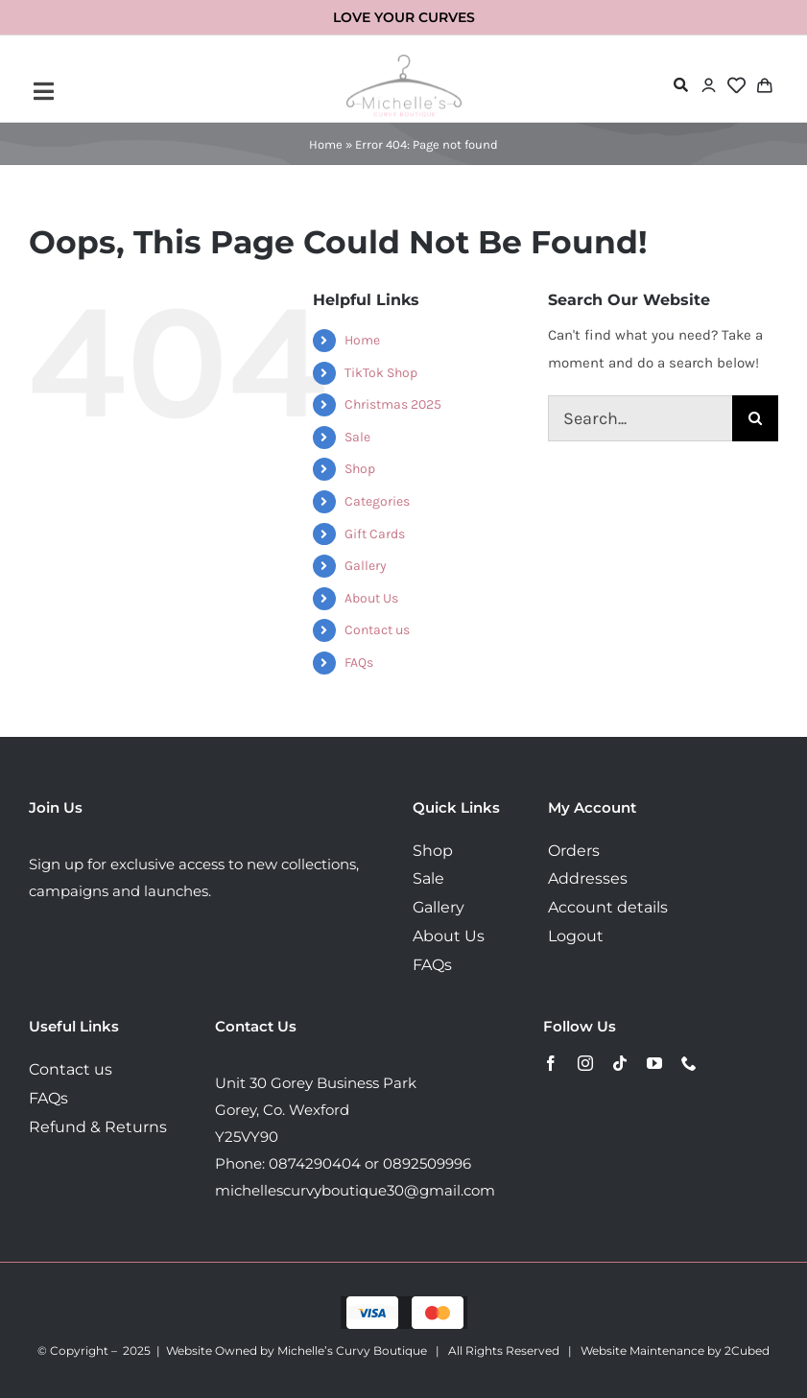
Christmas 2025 (392, 404)
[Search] (755, 418)
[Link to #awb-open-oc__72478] (681, 85)
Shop (359, 469)
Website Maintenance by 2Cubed (675, 1350)
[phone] (689, 1063)
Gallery (365, 565)
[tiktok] (620, 1063)
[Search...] (640, 418)
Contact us (377, 630)
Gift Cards (374, 534)
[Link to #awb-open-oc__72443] (157, 91)
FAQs (358, 662)
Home (326, 144)
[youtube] (654, 1063)
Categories (377, 501)
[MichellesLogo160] (404, 61)
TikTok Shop (380, 373)
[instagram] (585, 1063)
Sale (357, 437)
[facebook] (550, 1063)
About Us (371, 598)
